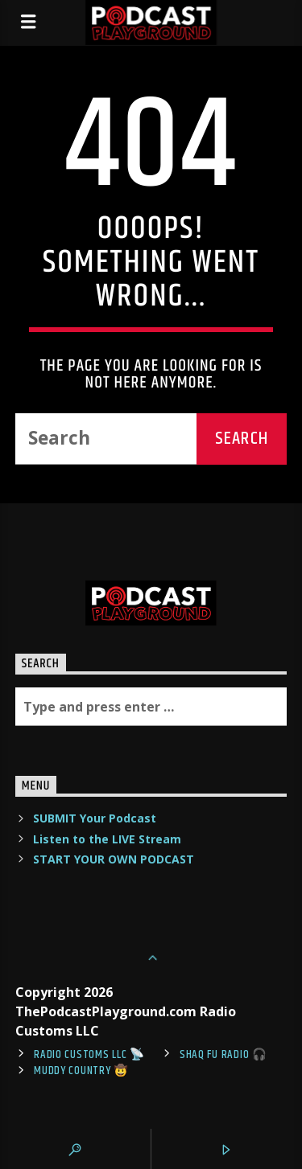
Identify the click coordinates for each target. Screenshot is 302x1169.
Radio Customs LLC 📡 (89, 1055)
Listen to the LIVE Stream (107, 839)
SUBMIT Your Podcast (94, 818)
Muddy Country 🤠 (81, 1071)
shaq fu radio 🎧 (223, 1055)
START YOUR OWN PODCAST (113, 859)
